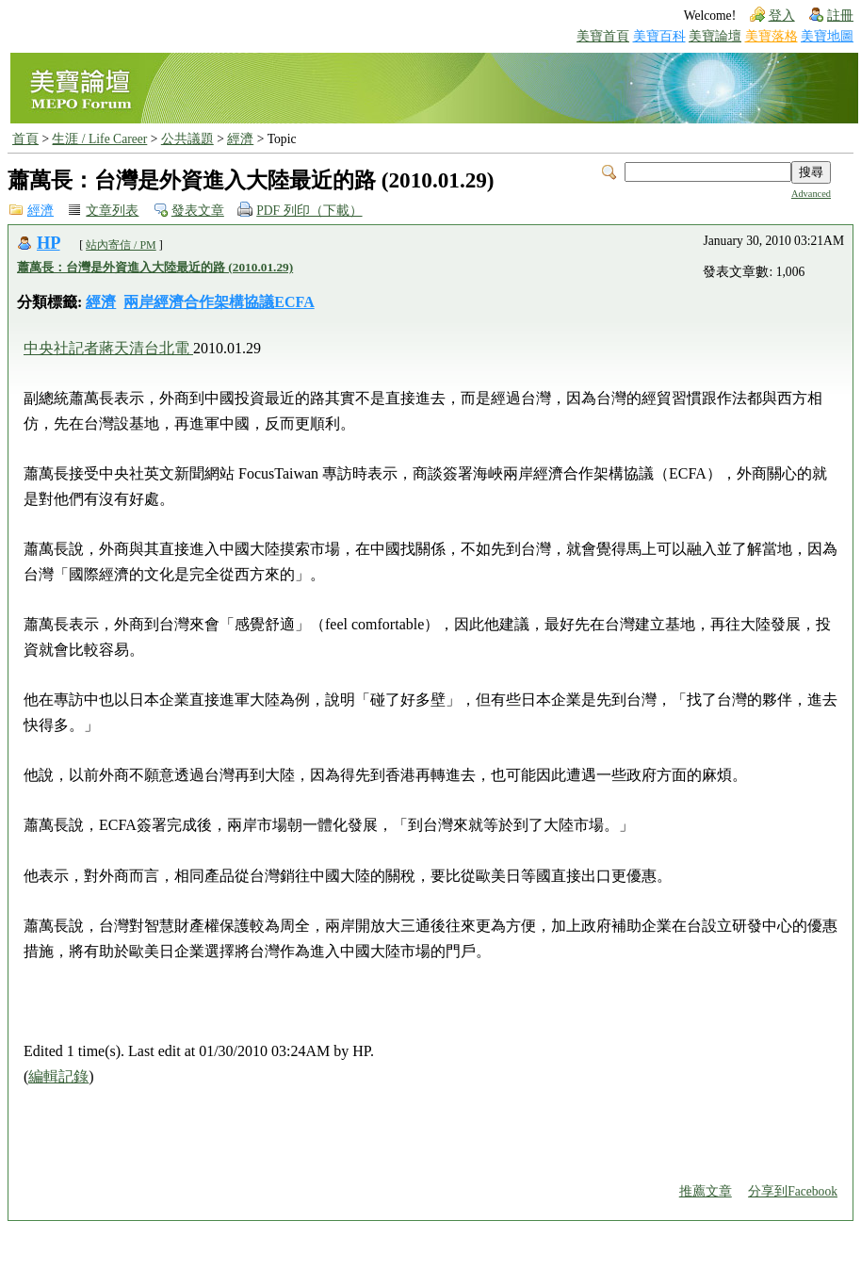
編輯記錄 (58, 1076)
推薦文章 (705, 1191)
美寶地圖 (827, 36)
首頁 (25, 139)
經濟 (240, 139)
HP (48, 243)
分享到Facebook (792, 1191)
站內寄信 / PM (121, 245)
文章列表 (112, 210)
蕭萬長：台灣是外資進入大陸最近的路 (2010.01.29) (155, 267)
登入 (782, 15)
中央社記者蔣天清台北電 (108, 348)
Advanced (811, 193)
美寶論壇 (715, 36)
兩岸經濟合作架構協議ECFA (218, 302)
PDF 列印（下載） (309, 210)
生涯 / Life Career (99, 139)
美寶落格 (771, 36)
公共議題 (187, 139)
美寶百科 (659, 36)
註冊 (840, 15)
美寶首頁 (603, 36)
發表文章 (197, 210)
